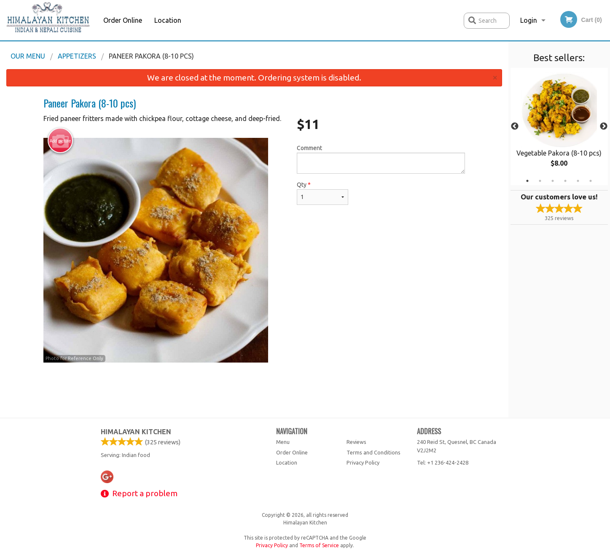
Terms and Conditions (373, 452)
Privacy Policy (363, 462)
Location (167, 20)
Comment (381, 159)
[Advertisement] (254, 390)
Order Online (122, 20)
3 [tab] (552, 181)
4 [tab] (565, 181)
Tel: (442, 462)
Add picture (60, 141)
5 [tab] (578, 181)
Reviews (356, 442)
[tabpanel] (559, 126)
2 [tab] (540, 181)
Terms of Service (319, 545)
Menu (283, 442)
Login (528, 20)
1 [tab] (527, 181)
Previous (515, 126)
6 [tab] (590, 181)
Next (603, 126)
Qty (322, 193)
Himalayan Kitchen (136, 431)
